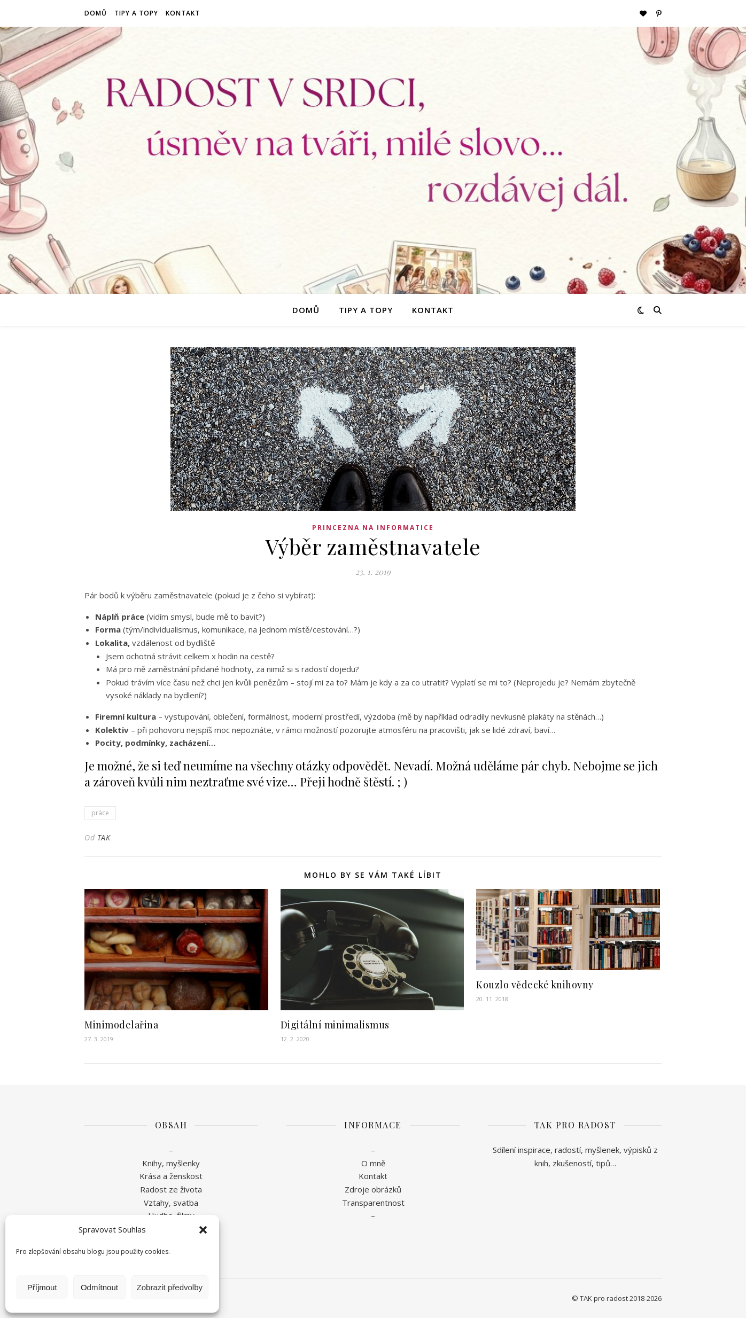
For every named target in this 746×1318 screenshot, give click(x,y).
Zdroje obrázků (373, 1189)
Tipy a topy (136, 13)
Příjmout (42, 1287)
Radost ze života (171, 1189)
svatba (185, 1202)
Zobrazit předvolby (170, 1287)
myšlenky (182, 1163)
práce (100, 812)
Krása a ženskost (171, 1176)
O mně (373, 1163)
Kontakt (183, 13)
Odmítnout (99, 1287)
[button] (203, 1230)
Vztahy (156, 1202)
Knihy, (153, 1163)
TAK (104, 837)
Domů (95, 13)
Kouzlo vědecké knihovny (535, 984)
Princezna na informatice (373, 527)
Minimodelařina (121, 1024)
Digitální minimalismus (335, 1024)
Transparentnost (373, 1202)
